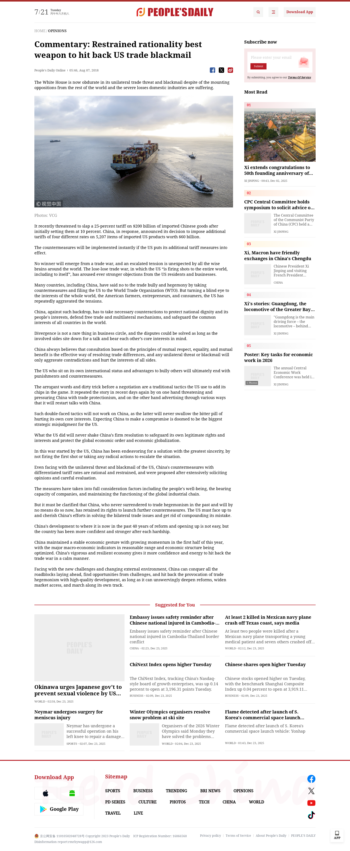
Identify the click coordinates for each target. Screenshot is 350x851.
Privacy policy (210, 835)
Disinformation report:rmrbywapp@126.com (68, 842)
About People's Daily (271, 835)
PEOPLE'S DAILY (303, 835)
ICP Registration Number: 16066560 (160, 836)
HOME (40, 31)
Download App (299, 12)
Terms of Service (238, 835)
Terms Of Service (299, 77)
